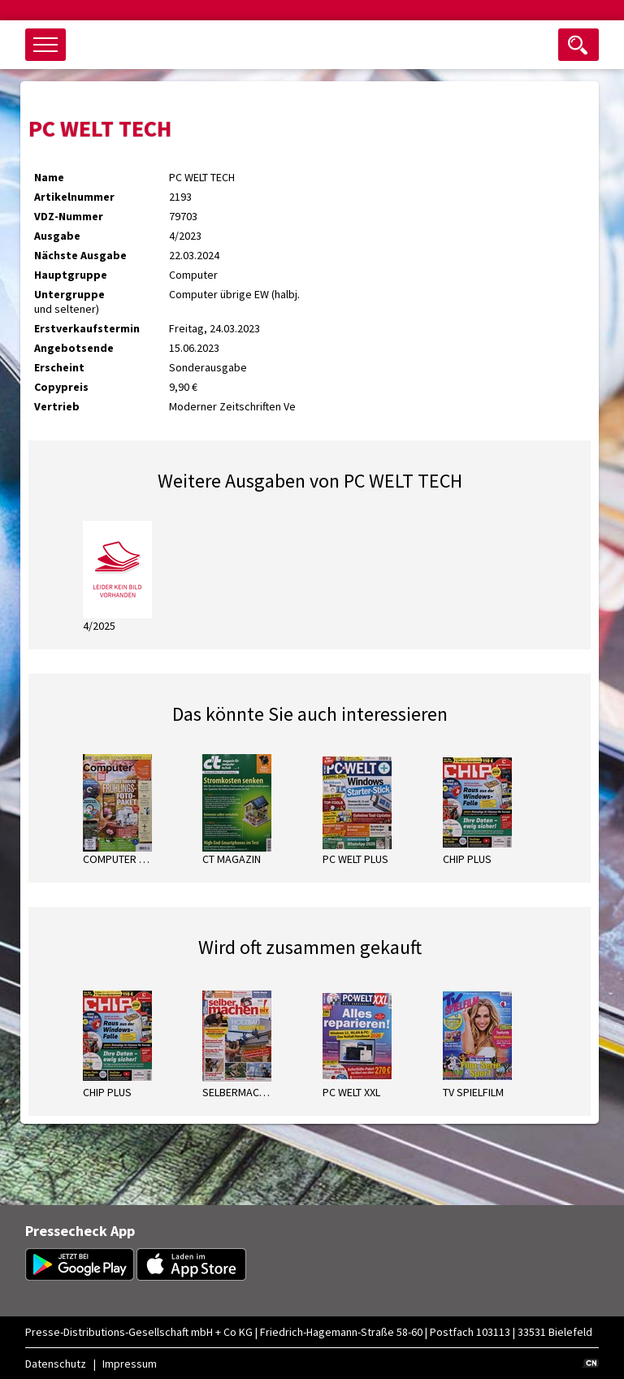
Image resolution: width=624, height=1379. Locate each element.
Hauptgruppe (70, 274)
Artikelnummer (74, 196)
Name (49, 177)
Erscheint (59, 367)
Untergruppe (69, 294)
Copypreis (61, 386)
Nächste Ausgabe (80, 255)
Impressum (129, 1363)
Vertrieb (57, 406)
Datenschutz (55, 1363)
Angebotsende (74, 347)
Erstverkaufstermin (87, 328)
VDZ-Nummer (68, 216)
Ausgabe (57, 235)
